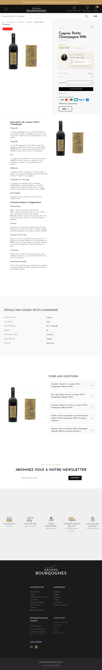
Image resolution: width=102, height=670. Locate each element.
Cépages (56, 601)
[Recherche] (45, 16)
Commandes (57, 626)
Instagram (31, 647)
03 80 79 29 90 (92, 530)
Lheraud (63, 40)
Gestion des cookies (37, 612)
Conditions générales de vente (37, 598)
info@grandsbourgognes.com (37, 632)
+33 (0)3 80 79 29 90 (38, 635)
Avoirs (55, 629)
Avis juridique (33, 601)
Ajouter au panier (76, 89)
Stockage (56, 595)
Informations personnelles (60, 624)
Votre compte (58, 619)
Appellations (57, 598)
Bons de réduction (58, 635)
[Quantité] (80, 83)
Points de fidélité (34, 593)
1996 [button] (65, 109)
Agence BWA (57, 666)
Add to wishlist (92, 27)
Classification (57, 593)
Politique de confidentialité (36, 603)
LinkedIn (36, 647)
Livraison (32, 595)
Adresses (56, 632)
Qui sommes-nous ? (34, 606)
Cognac (30, 134)
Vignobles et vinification (59, 606)
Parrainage (33, 609)
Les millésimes (57, 603)
